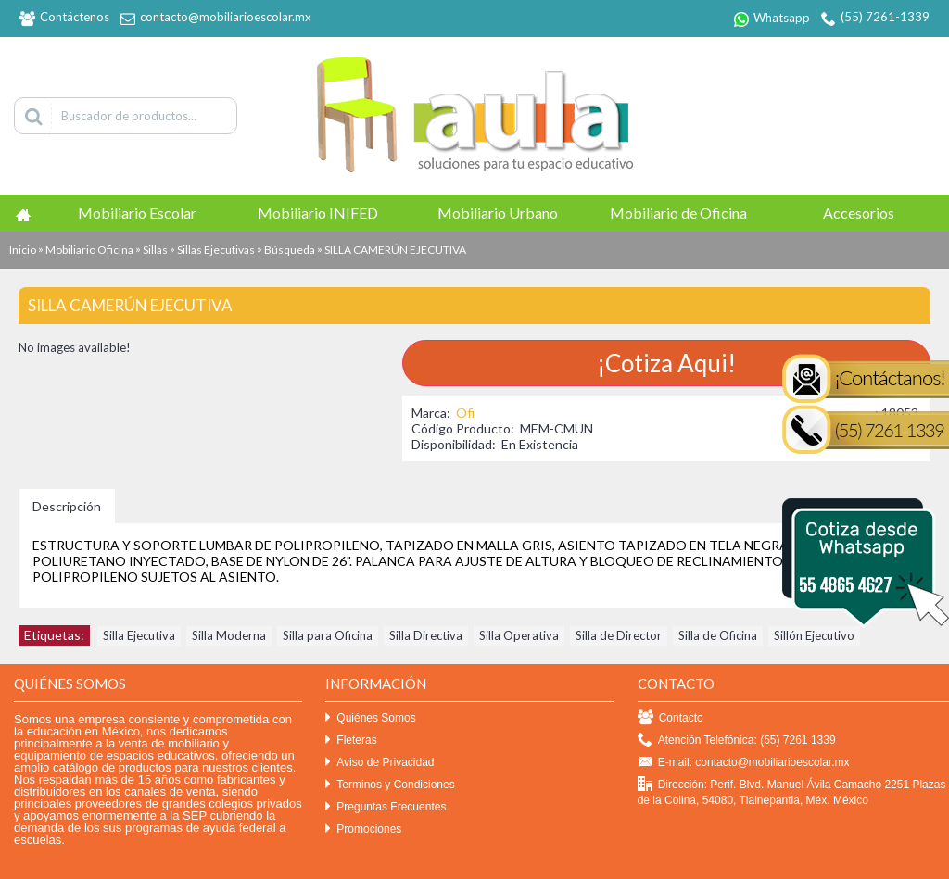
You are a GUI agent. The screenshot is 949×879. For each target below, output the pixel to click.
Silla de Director (619, 635)
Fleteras (350, 740)
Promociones (363, 829)
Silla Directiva (425, 635)
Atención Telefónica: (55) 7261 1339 (737, 740)
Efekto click (30, 871)
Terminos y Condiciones (389, 785)
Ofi (465, 413)
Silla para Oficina (328, 635)
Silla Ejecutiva (139, 635)
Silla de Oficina (717, 635)
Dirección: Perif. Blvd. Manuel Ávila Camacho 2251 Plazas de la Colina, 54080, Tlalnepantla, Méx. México (792, 792)
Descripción (66, 506)
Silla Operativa (519, 635)
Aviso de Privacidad (379, 763)
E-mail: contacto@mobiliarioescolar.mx (744, 763)
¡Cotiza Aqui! (666, 363)
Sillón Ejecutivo (814, 635)
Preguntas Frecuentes (385, 807)
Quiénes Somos (370, 718)
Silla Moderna (229, 635)
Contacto (670, 718)
